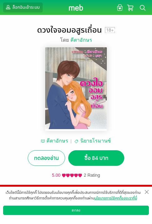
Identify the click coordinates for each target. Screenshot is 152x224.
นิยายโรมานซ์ (95, 140)
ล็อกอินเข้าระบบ (22, 7)
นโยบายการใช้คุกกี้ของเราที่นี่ (115, 198)
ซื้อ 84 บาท (96, 158)
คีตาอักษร (81, 40)
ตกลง (76, 210)
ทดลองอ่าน (46, 158)
